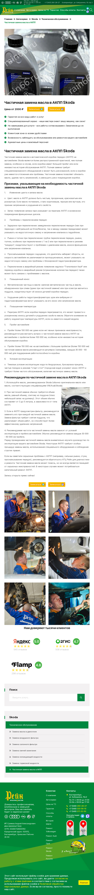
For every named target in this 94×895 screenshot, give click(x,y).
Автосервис (31, 10)
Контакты (81, 10)
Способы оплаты (68, 10)
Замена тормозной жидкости (25, 763)
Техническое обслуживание (55, 19)
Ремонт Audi (51, 836)
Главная (8, 19)
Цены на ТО (43, 10)
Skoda (35, 19)
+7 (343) (78, 806)
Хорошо (84, 882)
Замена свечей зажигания (24, 751)
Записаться (34, 109)
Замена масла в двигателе (24, 732)
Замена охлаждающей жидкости (27, 757)
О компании (19, 10)
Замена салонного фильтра (24, 744)
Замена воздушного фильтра (25, 738)
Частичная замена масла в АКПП (27, 769)
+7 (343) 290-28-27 (52, 2)
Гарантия (54, 10)
